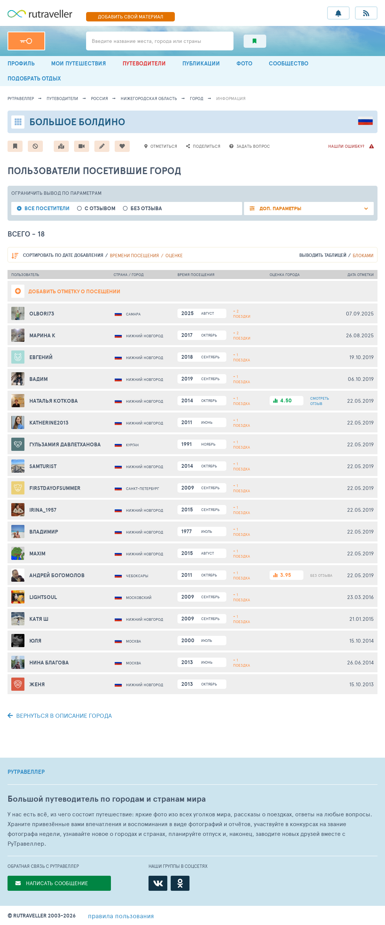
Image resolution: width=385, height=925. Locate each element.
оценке (174, 255)
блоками (363, 255)
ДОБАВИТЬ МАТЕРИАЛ (130, 16)
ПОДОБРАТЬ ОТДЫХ (34, 78)
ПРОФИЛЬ (21, 63)
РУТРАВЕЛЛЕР (26, 772)
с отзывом (100, 208)
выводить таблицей (322, 255)
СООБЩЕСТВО (288, 63)
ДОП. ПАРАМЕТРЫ (280, 208)
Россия (99, 98)
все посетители (47, 208)
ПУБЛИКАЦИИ (201, 63)
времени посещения (134, 255)
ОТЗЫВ (319, 401)
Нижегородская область (149, 98)
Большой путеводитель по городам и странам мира (107, 799)
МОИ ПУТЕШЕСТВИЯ (78, 63)
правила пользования (121, 915)
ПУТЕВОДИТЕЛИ (144, 63)
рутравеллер (21, 98)
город (196, 98)
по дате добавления (63, 255)
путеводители (62, 98)
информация (231, 98)
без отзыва (146, 208)
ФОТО (244, 63)
